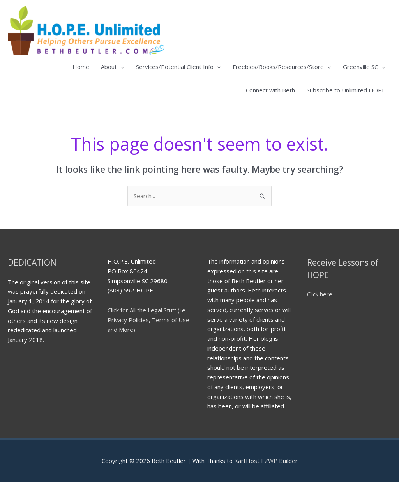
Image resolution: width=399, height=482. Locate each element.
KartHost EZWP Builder (265, 460)
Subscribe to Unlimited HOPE (346, 90)
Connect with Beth (270, 90)
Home (80, 67)
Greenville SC (360, 67)
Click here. (320, 294)
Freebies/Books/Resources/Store (278, 67)
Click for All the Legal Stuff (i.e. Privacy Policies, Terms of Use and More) (148, 319)
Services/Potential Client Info (175, 67)
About (109, 67)
